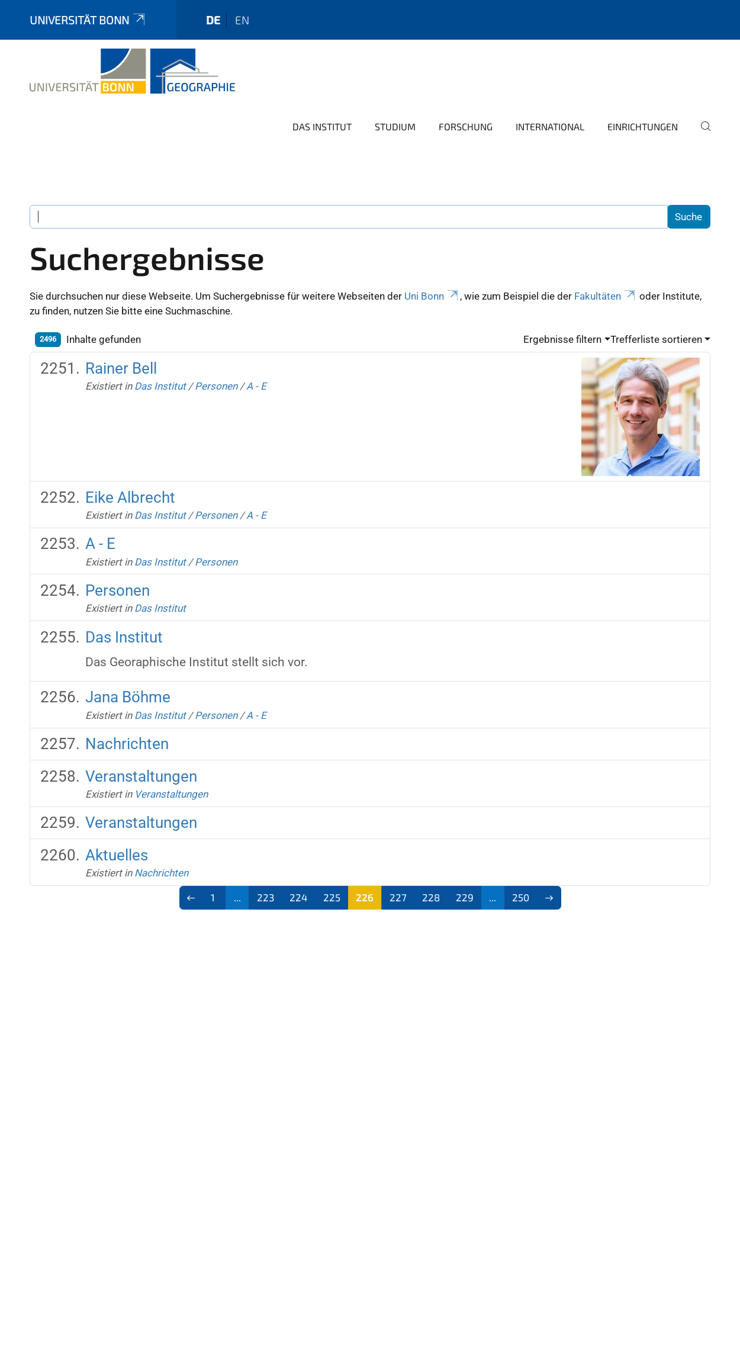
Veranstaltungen (141, 776)
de (213, 20)
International (550, 126)
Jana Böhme (127, 697)
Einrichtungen (642, 126)
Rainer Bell (121, 368)
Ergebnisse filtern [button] (562, 339)
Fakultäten (605, 296)
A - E (256, 386)
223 (265, 897)
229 (465, 897)
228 (431, 897)
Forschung (466, 126)
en (242, 20)
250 (520, 897)
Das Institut (322, 126)
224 (298, 897)
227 (398, 897)
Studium (395, 126)
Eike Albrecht (130, 497)
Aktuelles (116, 855)
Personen (216, 386)
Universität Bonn (88, 20)
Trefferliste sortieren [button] (656, 339)
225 (331, 897)
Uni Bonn (432, 296)
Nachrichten (127, 744)
